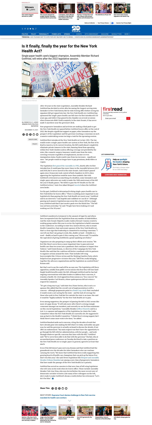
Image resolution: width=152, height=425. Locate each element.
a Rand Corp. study (79, 292)
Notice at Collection (90, 24)
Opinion (67, 35)
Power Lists (56, 35)
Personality (44, 35)
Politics (25, 35)
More (127, 35)
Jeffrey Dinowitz (83, 310)
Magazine (104, 35)
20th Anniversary (91, 35)
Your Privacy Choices (106, 24)
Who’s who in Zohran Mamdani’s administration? (94, 38)
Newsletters (117, 35)
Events (79, 35)
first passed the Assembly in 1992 (66, 167)
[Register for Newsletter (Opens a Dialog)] (128, 119)
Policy (33, 35)
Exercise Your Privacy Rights (123, 24)
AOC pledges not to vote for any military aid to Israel (51, 38)
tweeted (77, 186)
